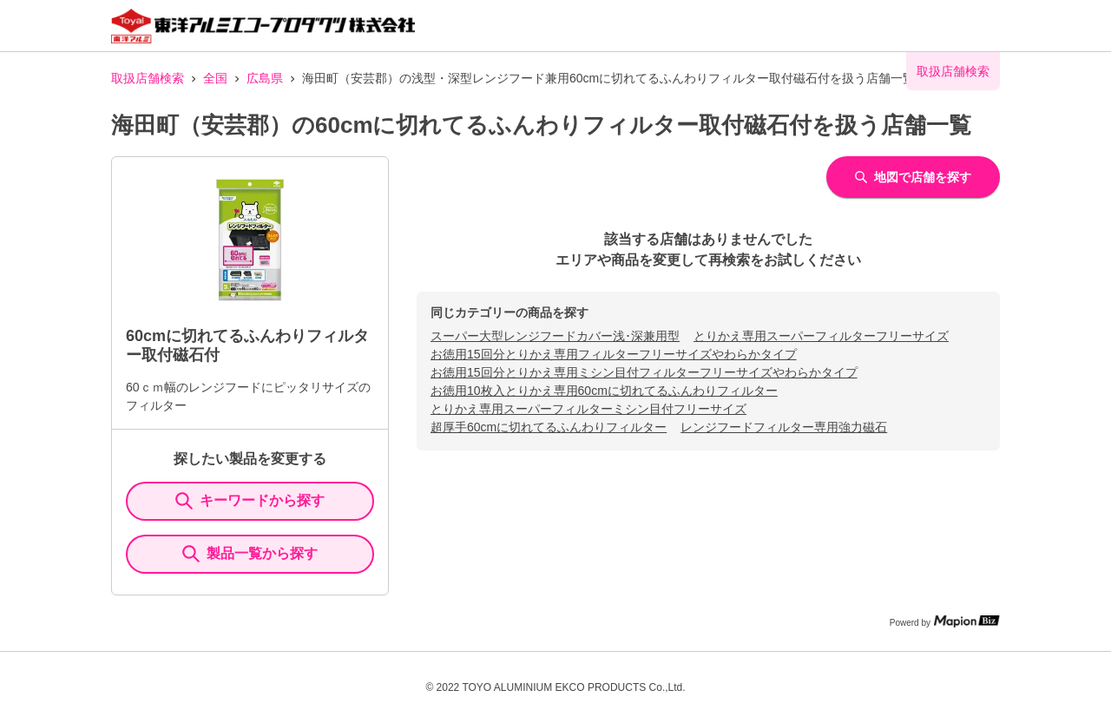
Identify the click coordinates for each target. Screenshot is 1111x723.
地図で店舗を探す (913, 177)
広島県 (265, 78)
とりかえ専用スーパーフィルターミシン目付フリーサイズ (588, 409)
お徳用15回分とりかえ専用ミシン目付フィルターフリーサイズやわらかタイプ (644, 372)
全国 (215, 78)
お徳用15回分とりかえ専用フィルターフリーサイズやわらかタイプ (614, 354)
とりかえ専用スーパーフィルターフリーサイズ (821, 336)
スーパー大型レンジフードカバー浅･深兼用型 (555, 336)
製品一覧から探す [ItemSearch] (250, 553)
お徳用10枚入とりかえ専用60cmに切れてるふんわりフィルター (604, 391)
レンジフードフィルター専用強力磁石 (783, 427)
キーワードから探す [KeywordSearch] (250, 500)
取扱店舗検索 (147, 78)
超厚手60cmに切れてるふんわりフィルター (549, 427)
